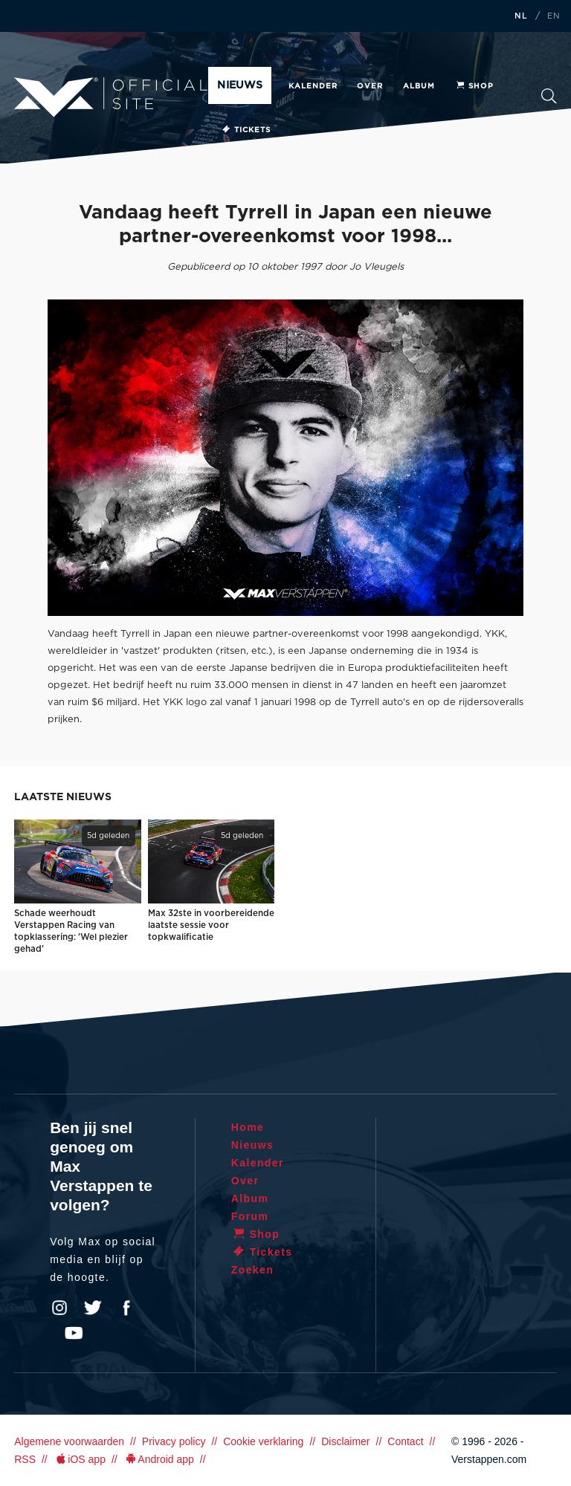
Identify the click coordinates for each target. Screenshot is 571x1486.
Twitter (93, 1307)
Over (370, 86)
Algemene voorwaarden (69, 1441)
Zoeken (549, 96)
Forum (250, 1216)
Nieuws (239, 85)
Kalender (313, 86)
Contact (405, 1441)
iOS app (80, 1459)
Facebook (126, 1307)
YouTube (73, 1333)
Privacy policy (174, 1441)
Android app (158, 1459)
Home (248, 1127)
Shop (474, 86)
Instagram (59, 1307)
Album (419, 86)
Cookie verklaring (263, 1441)
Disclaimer (345, 1441)
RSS (25, 1459)
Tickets (246, 130)
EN (554, 16)
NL (521, 16)
